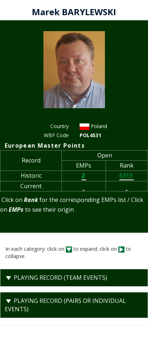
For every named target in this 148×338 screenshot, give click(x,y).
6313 (126, 175)
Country (59, 126)
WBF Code (56, 135)
